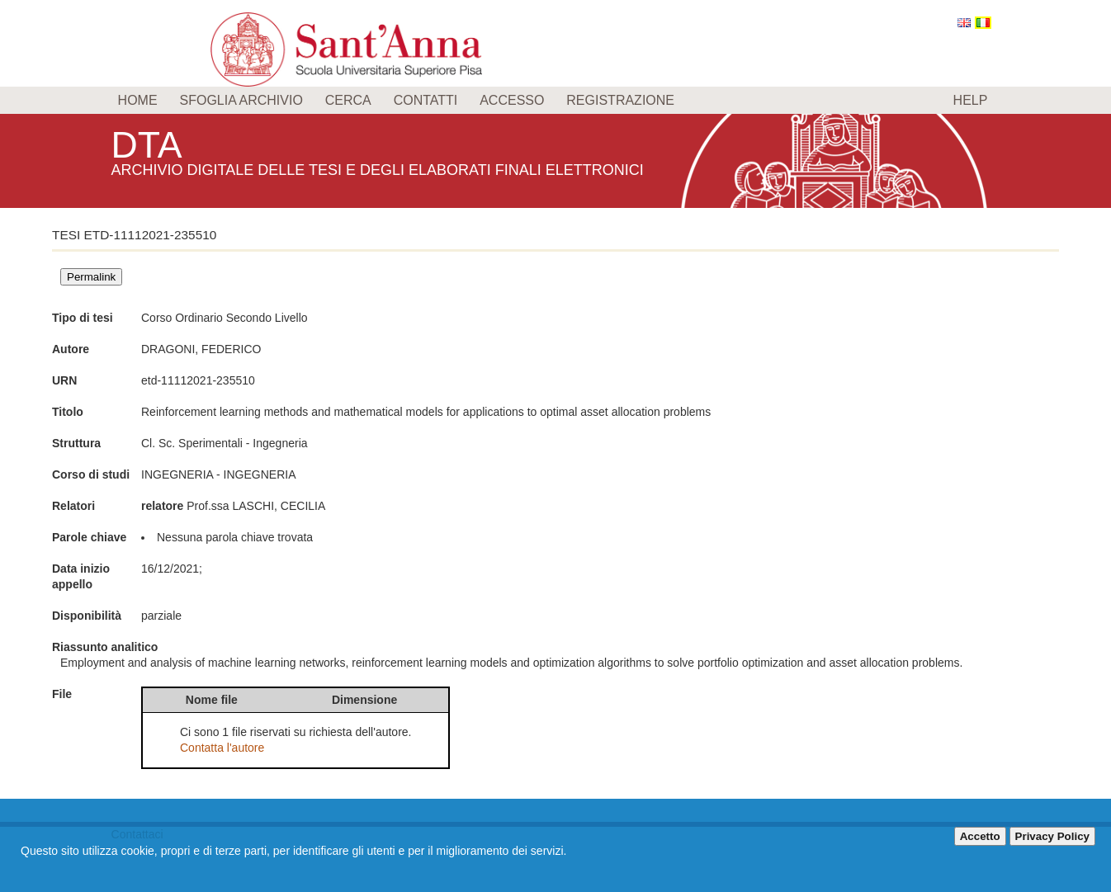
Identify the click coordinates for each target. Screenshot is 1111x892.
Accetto (980, 836)
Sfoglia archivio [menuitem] (240, 100)
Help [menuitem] (970, 100)
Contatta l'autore (222, 747)
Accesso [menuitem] (512, 100)
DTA (149, 144)
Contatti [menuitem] (426, 100)
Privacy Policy (1052, 836)
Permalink (91, 277)
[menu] (555, 100)
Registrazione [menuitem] (620, 100)
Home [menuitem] (138, 100)
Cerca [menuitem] (348, 100)
